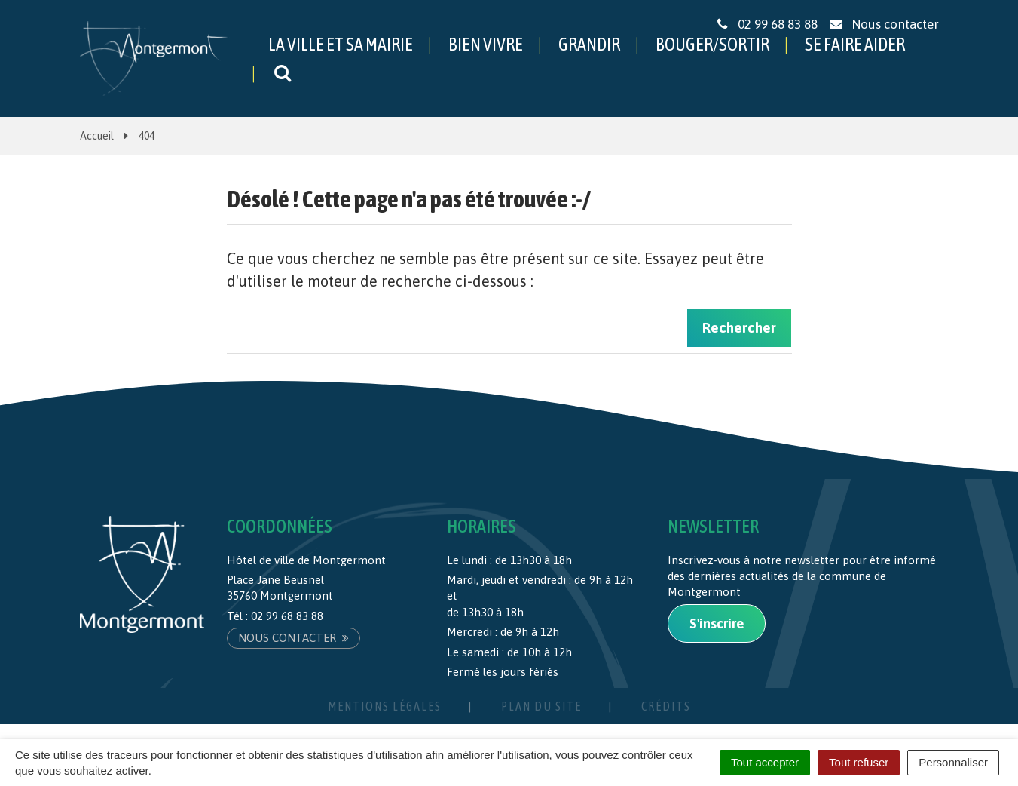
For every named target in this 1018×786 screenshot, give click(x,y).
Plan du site (541, 706)
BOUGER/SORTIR (712, 44)
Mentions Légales (385, 706)
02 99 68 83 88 (287, 615)
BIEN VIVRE (485, 44)
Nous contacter (293, 637)
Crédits (666, 706)
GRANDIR (589, 44)
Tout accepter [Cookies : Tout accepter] (765, 762)
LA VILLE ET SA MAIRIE (340, 44)
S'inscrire (716, 623)
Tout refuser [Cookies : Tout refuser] (858, 762)
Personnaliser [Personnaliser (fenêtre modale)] (953, 762)
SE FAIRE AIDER (855, 44)
